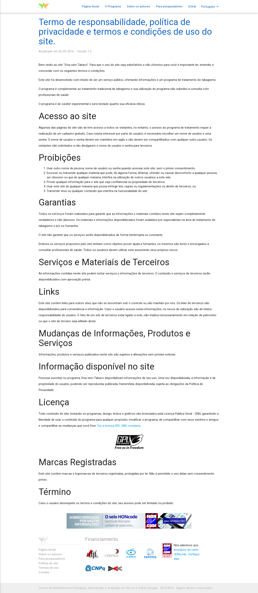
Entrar (192, 6)
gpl (129, 442)
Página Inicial (90, 6)
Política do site (48, 563)
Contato (44, 572)
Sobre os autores (138, 6)
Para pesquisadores (169, 6)
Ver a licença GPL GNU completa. (119, 425)
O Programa (113, 6)
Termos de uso (49, 568)
